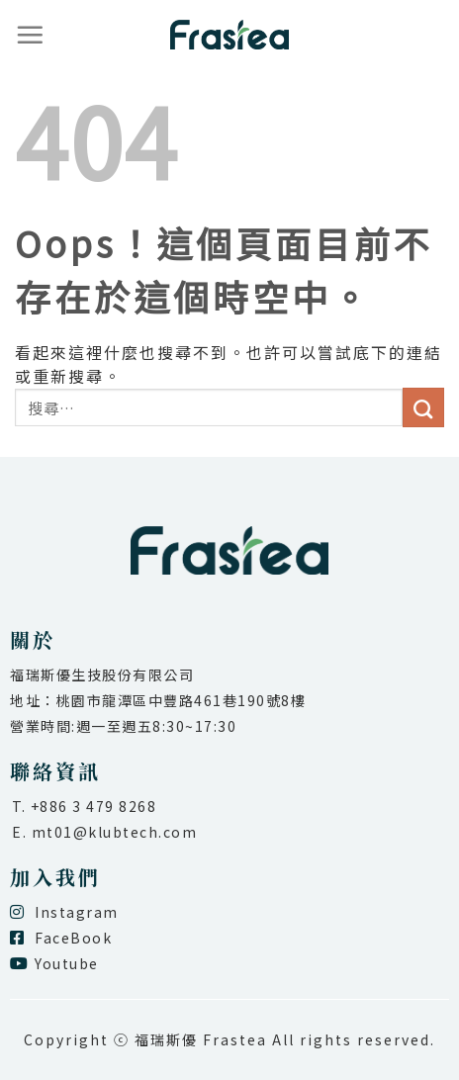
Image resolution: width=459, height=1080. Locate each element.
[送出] (423, 407)
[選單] (30, 34)
